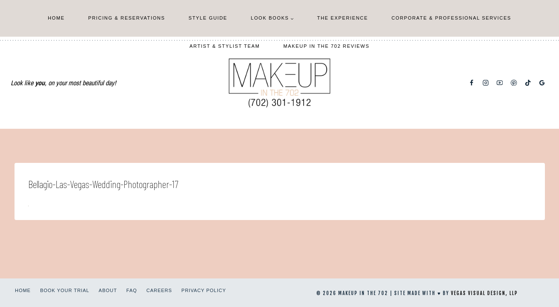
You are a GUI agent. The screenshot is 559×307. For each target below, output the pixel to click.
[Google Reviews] (542, 83)
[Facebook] (471, 83)
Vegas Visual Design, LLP (484, 293)
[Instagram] (486, 83)
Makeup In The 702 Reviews (327, 46)
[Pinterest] (514, 83)
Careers (159, 290)
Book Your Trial (64, 290)
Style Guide (207, 17)
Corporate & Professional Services (451, 17)
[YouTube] (500, 83)
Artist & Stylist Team (225, 46)
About (108, 290)
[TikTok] (528, 83)
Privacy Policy (203, 290)
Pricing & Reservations (126, 17)
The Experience (342, 17)
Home (56, 17)
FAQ (131, 290)
